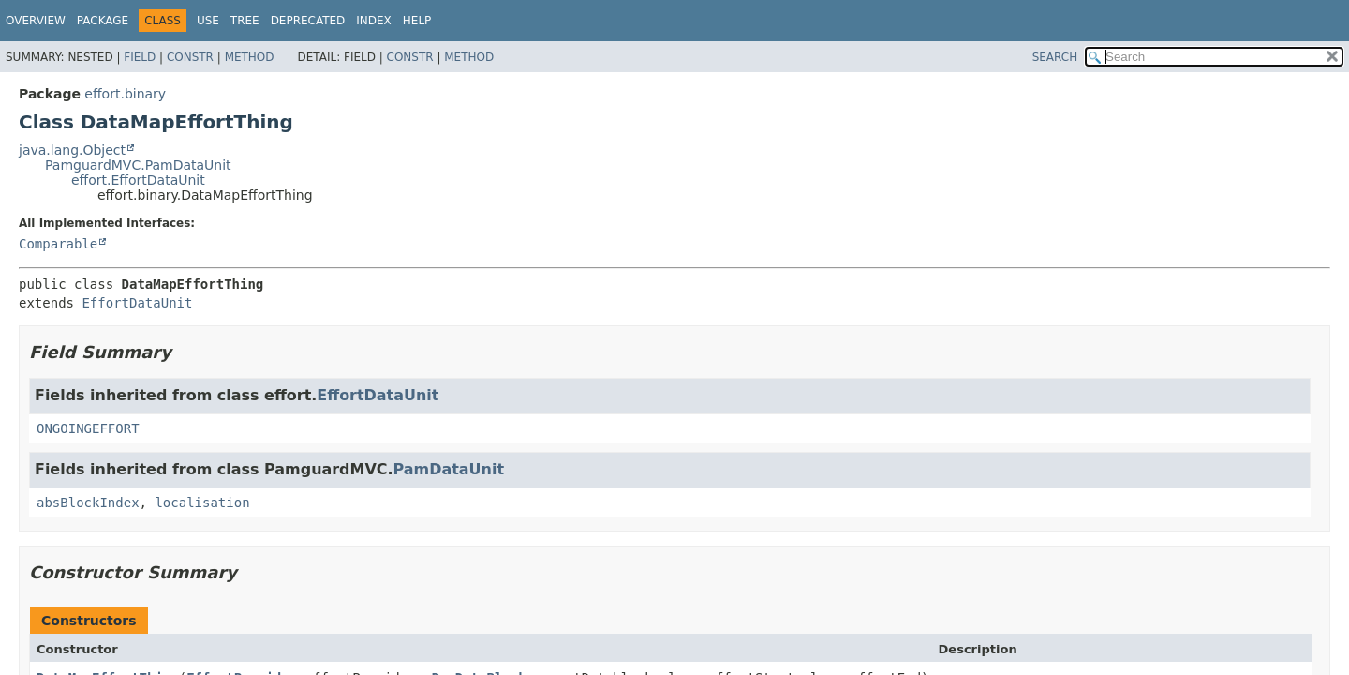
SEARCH (1055, 57)
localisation (202, 502)
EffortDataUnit (137, 302)
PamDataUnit (448, 469)
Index (374, 20)
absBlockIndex (88, 502)
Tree (244, 20)
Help (417, 20)
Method (249, 57)
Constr (190, 57)
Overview (36, 20)
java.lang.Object (72, 150)
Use (208, 20)
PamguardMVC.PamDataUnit (138, 165)
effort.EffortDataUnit (138, 180)
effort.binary (125, 93)
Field (140, 57)
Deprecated (308, 20)
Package (102, 20)
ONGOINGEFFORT (88, 428)
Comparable (58, 243)
